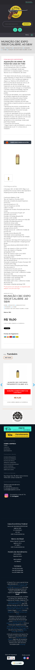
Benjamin (10, 612)
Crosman (9, 608)
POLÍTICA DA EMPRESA (10, 459)
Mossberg (20, 631)
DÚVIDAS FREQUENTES (10, 457)
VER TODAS (8, 357)
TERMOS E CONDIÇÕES (10, 462)
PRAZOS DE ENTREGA (9, 467)
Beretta (22, 626)
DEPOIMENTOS (8, 450)
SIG (23, 608)
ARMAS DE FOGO (17, 48)
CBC (9, 312)
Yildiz (12, 628)
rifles (24, 621)
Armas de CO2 (17, 587)
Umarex (19, 610)
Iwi (27, 628)
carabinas (9, 623)
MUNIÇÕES (26, 48)
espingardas (15, 623)
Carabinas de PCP (13, 585)
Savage (14, 631)
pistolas (15, 621)
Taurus (9, 626)
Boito (24, 630)
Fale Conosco (28, 1)
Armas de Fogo (22, 584)
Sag (8, 607)
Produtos (8, 48)
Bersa (15, 628)
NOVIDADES (7, 449)
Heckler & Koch (23, 607)
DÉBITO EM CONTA (9, 469)
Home (3, 48)
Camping (22, 644)
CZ (15, 626)
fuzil (22, 623)
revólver (20, 621)
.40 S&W (4, 49)
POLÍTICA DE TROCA (9, 460)
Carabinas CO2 (20, 602)
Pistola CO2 (11, 602)
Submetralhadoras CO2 (14, 603)
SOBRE (6, 445)
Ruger (24, 628)
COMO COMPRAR (8, 466)
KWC (13, 608)
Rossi (11, 607)
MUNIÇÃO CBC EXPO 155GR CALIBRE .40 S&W (19, 49)
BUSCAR (27, 24)
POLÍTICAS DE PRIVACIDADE (11, 464)
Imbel (20, 628)
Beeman (18, 608)
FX (25, 608)
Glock (8, 628)
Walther (15, 607)
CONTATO (6, 447)
